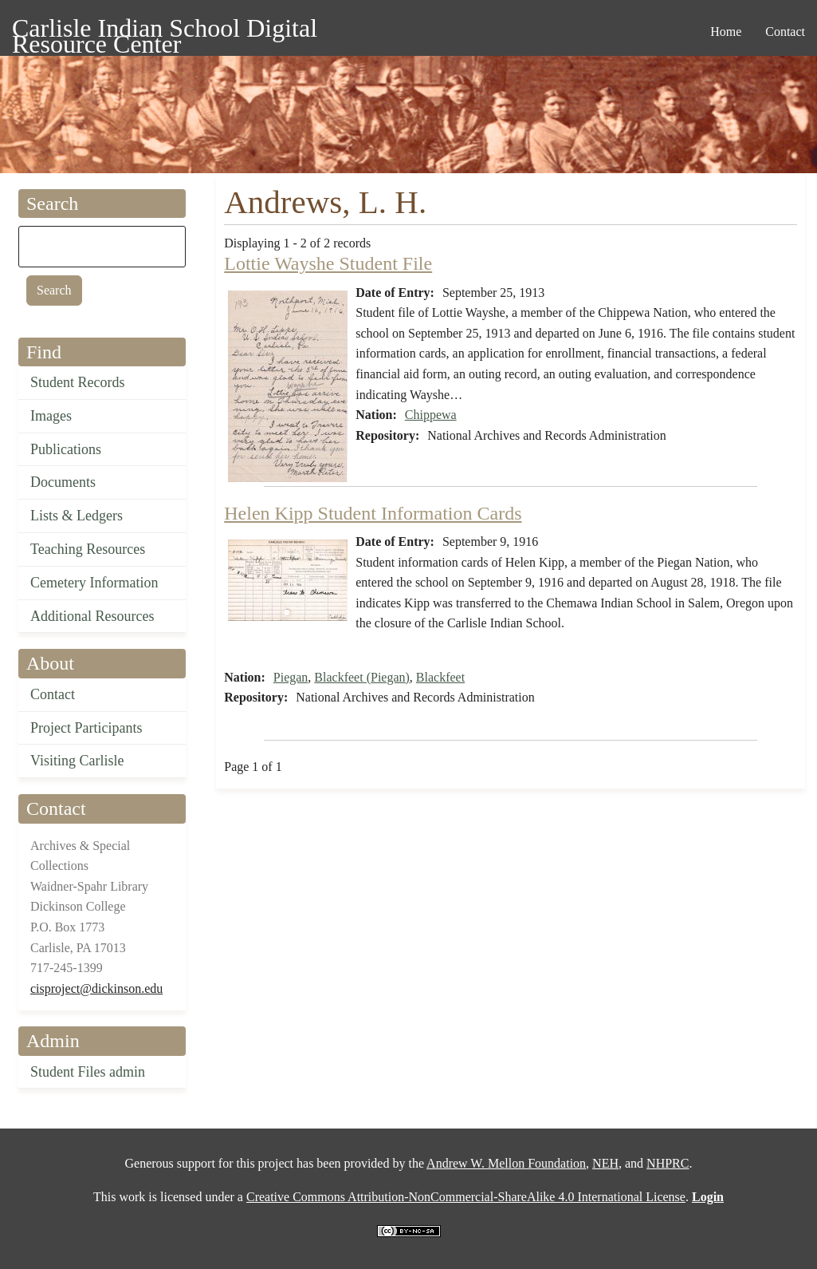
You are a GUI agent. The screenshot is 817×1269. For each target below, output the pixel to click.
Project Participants (86, 728)
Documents (63, 482)
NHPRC (667, 1163)
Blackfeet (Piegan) (362, 677)
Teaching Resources (87, 549)
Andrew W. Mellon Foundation (506, 1163)
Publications (65, 449)
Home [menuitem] (725, 31)
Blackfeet (440, 677)
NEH (605, 1163)
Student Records (77, 382)
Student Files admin (87, 1072)
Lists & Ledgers (76, 516)
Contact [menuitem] (785, 31)
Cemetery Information (94, 583)
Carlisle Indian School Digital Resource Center (164, 31)
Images (51, 416)
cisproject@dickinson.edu (96, 988)
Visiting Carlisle (77, 761)
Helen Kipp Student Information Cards (372, 513)
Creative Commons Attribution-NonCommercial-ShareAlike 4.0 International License (465, 1197)
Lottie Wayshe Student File (328, 263)
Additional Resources (92, 616)
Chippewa (431, 414)
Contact (52, 694)
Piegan (290, 677)
